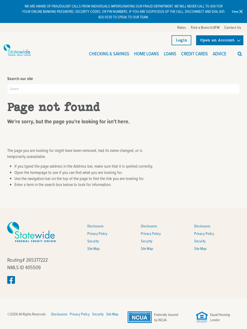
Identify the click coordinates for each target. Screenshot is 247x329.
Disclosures (95, 226)
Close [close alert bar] (237, 11)
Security (93, 241)
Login (181, 40)
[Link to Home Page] (17, 50)
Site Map (93, 248)
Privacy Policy (97, 233)
